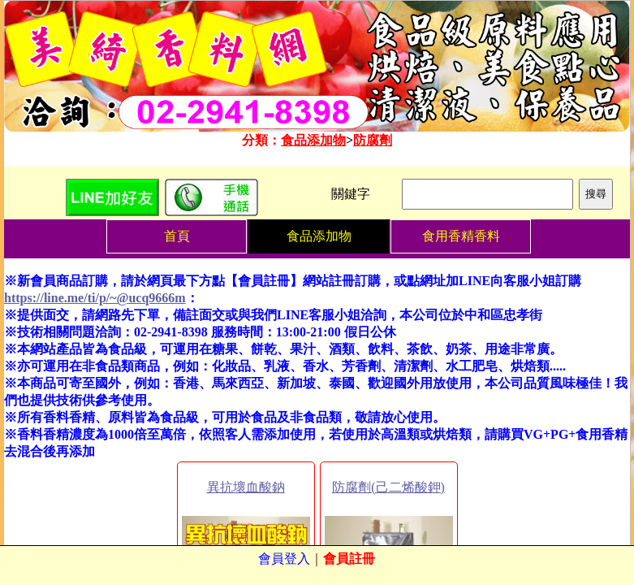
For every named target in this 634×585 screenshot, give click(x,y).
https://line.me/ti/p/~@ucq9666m (95, 298)
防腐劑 (372, 140)
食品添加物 (313, 140)
